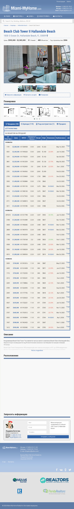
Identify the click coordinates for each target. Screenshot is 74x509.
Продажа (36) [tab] (12, 124)
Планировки (43, 95)
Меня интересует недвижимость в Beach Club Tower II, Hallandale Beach (59, 427)
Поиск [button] (7, 16)
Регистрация (61, 1)
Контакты (11, 462)
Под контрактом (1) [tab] (45, 124)
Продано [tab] (61, 124)
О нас (4, 462)
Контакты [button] (57, 16)
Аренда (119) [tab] (27, 124)
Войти (69, 1)
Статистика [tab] (11, 128)
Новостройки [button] (43, 16)
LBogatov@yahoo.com (65, 10)
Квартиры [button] (18, 16)
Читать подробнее (37, 350)
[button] (68, 45)
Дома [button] (30, 16)
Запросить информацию (13, 95)
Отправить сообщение (48, 437)
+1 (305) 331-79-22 (66, 6)
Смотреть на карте (30, 95)
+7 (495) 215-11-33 (66, 8)
